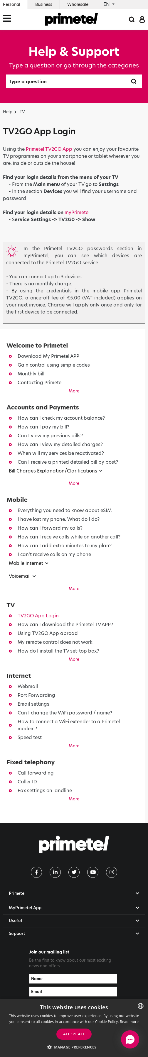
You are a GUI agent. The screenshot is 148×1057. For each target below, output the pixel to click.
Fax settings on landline (45, 790)
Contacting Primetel (40, 382)
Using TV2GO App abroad (48, 633)
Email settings (33, 704)
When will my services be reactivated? (61, 453)
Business (43, 4)
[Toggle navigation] (9, 19)
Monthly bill (31, 373)
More (74, 391)
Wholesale (77, 4)
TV (22, 112)
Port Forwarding (36, 695)
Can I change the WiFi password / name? (65, 712)
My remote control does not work (55, 642)
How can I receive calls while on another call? (69, 536)
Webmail (28, 686)
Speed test (30, 737)
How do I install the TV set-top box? (58, 651)
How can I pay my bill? (43, 427)
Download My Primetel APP (48, 356)
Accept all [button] (74, 1033)
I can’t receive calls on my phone (54, 554)
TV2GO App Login (38, 615)
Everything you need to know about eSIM (65, 510)
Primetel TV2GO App (49, 149)
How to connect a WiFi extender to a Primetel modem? (69, 725)
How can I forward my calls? (50, 528)
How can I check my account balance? (61, 418)
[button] (74, 1047)
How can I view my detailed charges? (60, 444)
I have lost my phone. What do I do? (59, 519)
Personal (11, 4)
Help (7, 112)
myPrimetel (77, 212)
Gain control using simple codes (54, 365)
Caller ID (27, 781)
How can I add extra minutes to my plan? (65, 545)
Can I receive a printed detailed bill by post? (68, 462)
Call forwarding (36, 773)
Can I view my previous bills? (50, 435)
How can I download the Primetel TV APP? (65, 624)
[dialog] (74, 1028)
